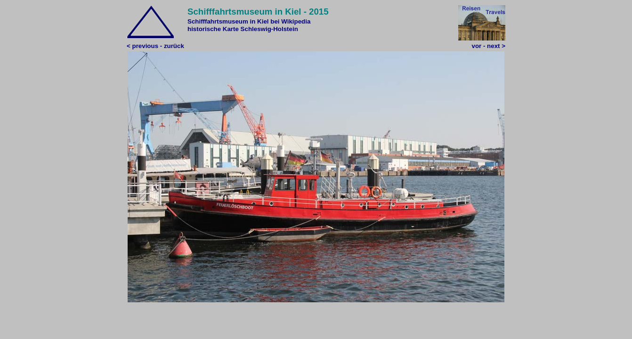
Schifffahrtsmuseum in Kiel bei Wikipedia (248, 21)
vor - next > (488, 45)
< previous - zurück (155, 45)
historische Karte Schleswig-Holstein (242, 28)
